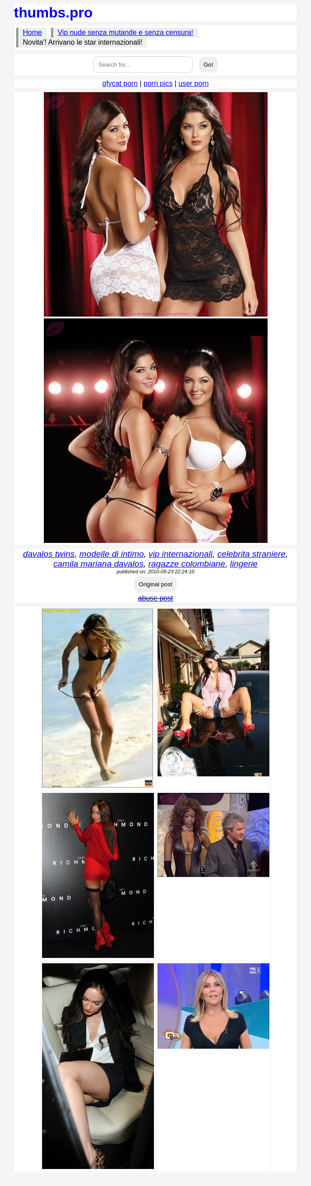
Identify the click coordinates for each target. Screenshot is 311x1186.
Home (32, 32)
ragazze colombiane (186, 563)
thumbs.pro (53, 12)
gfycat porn (120, 83)
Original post (155, 584)
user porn (194, 83)
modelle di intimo (111, 554)
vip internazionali (181, 554)
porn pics (158, 83)
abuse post (155, 598)
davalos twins (49, 554)
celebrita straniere (251, 554)
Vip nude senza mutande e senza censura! (125, 32)
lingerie (244, 563)
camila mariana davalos (98, 563)
